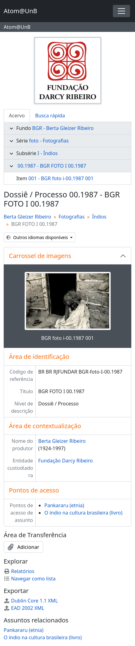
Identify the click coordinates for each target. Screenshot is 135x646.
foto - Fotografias (49, 140)
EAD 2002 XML (24, 608)
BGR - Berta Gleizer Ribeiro (63, 128)
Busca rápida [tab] (50, 115)
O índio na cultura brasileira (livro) (83, 512)
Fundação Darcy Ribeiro (65, 460)
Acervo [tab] (17, 115)
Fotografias (71, 216)
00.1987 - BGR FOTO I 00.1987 (52, 165)
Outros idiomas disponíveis (37, 237)
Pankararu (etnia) (64, 505)
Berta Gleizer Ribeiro (27, 216)
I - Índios (48, 153)
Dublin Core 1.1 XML (31, 600)
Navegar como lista (30, 578)
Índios (99, 216)
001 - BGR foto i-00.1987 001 (60, 178)
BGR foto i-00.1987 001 (67, 338)
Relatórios (19, 571)
